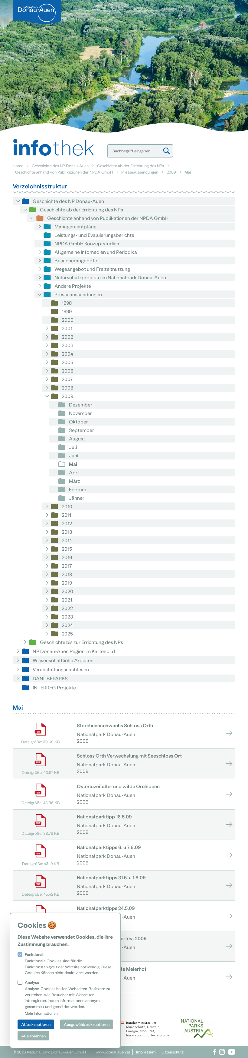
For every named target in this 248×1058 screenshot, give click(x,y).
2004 (67, 354)
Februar (77, 489)
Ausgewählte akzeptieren (86, 1024)
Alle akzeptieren (36, 1024)
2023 (67, 616)
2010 (67, 506)
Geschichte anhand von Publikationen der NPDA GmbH (64, 172)
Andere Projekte (72, 286)
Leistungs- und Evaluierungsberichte (94, 235)
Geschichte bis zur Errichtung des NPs (81, 642)
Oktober (78, 421)
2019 (67, 582)
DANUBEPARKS (50, 678)
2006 (67, 370)
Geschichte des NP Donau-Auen (60, 165)
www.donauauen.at (113, 1052)
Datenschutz (173, 1052)
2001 (67, 328)
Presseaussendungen (139, 172)
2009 (171, 172)
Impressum (145, 1052)
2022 (67, 608)
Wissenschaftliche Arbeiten (63, 660)
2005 (67, 362)
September (81, 430)
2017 (67, 566)
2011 (66, 515)
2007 (67, 379)
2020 (67, 591)
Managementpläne (75, 226)
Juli (73, 447)
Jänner (76, 498)
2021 (67, 599)
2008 (67, 387)
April (74, 472)
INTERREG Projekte (54, 687)
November (80, 413)
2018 (67, 574)
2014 (67, 540)
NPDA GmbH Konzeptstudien (86, 243)
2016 (67, 557)
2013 (67, 532)
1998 (67, 303)
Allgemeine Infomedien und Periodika (95, 252)
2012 (67, 523)
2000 (67, 320)
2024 (67, 625)
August (77, 438)
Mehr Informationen (41, 1013)
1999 (67, 311)
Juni (73, 455)
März (74, 481)
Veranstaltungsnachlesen (61, 669)
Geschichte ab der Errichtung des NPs (130, 165)
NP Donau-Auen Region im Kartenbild (74, 651)
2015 (67, 549)
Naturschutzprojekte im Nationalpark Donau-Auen (110, 277)
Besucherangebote (75, 260)
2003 (67, 345)
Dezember (80, 404)
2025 (67, 633)
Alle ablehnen (33, 1035)
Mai (73, 464)
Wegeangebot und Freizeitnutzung (92, 269)
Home (18, 165)
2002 (67, 337)
